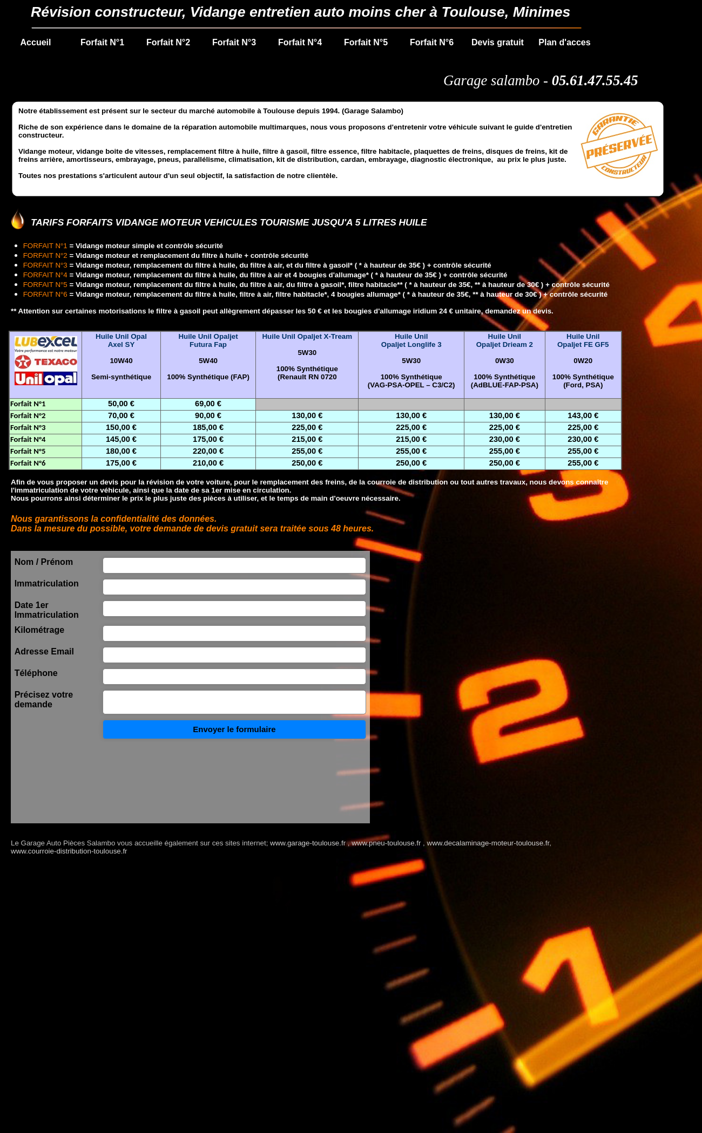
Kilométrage (39, 629)
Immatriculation (47, 583)
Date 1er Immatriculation (47, 609)
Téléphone (36, 673)
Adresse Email (44, 651)
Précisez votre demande (44, 699)
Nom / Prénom (44, 561)
